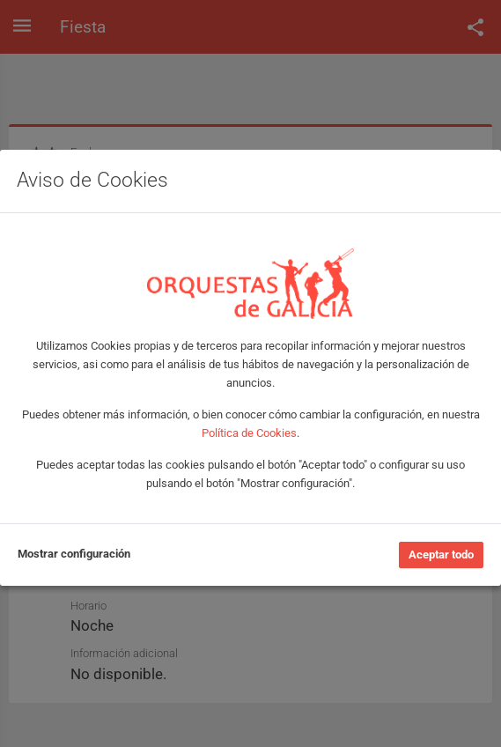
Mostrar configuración (74, 553)
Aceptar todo (441, 554)
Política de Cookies (249, 433)
